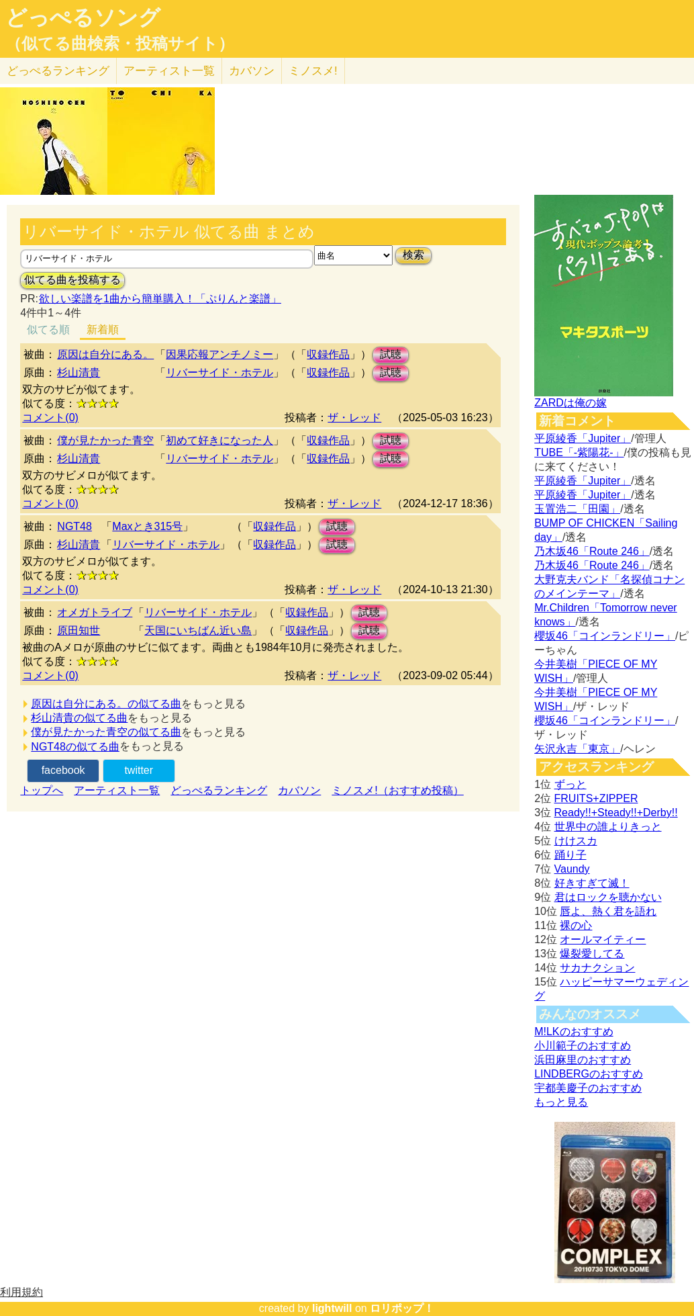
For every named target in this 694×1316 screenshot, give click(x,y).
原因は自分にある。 (105, 354)
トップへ (41, 790)
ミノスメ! (313, 70)
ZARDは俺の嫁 (570, 402)
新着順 (103, 329)
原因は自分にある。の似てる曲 (106, 703)
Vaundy (572, 869)
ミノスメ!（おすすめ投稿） (397, 790)
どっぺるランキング (218, 790)
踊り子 (570, 855)
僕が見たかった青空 (105, 440)
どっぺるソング (82, 17)
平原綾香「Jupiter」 (582, 438)
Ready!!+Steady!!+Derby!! (616, 812)
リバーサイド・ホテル (219, 372)
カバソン (252, 70)
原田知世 (78, 630)
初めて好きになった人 (219, 440)
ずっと (570, 784)
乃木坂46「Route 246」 (592, 551)
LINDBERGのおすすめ (588, 1074)
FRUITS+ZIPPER (596, 798)
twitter (138, 770)
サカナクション (597, 967)
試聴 (390, 354)
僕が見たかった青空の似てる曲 (106, 732)
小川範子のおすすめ (582, 1045)
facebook (63, 770)
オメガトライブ (94, 612)
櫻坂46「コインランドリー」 (604, 636)
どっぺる (58, 70)
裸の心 (576, 925)
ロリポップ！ (402, 1308)
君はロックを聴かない (608, 897)
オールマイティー (603, 939)
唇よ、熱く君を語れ (608, 911)
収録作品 (328, 354)
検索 (413, 255)
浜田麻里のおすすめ (582, 1059)
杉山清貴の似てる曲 (79, 717)
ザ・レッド (354, 417)
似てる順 (48, 329)
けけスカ (575, 840)
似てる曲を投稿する (72, 280)
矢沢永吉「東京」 (577, 748)
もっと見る (561, 1102)
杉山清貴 (78, 372)
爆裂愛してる (592, 953)
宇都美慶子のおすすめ (588, 1088)
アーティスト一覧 (117, 790)
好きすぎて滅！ (592, 883)
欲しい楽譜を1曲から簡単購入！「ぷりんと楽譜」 (159, 298)
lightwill (332, 1308)
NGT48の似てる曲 (75, 746)
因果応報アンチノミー (219, 354)
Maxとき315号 (147, 526)
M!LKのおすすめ (573, 1031)
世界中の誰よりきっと (608, 826)
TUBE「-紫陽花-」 (579, 452)
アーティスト (169, 70)
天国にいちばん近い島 (198, 630)
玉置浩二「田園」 (577, 509)
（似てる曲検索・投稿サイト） (119, 43)
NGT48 (74, 526)
